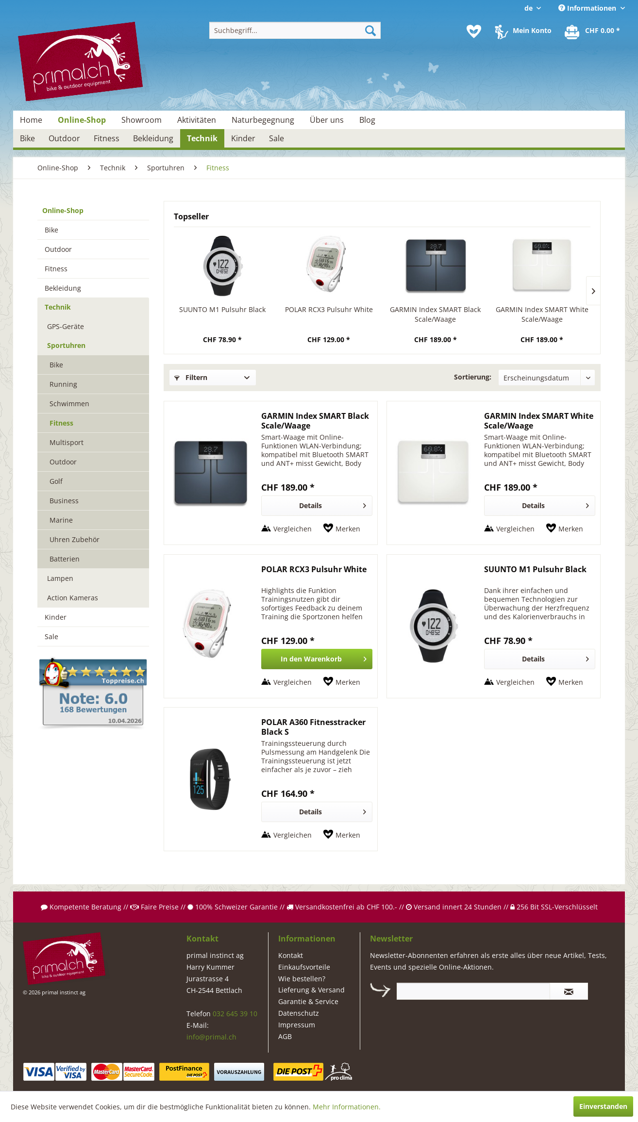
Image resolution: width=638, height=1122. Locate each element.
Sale (51, 636)
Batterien (65, 558)
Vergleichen (292, 528)
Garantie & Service (308, 1001)
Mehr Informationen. (347, 1106)
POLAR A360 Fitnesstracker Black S (313, 727)
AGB (285, 1036)
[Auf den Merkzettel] (341, 529)
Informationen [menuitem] (588, 8)
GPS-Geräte (65, 326)
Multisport (67, 442)
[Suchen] (370, 30)
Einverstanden (603, 1106)
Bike (51, 229)
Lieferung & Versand (311, 989)
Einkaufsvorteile (304, 967)
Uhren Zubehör (75, 539)
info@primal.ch (211, 1036)
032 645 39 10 (235, 1013)
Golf (56, 481)
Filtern (190, 377)
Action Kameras (72, 597)
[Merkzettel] (474, 31)
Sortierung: (472, 376)
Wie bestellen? (301, 978)
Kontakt (290, 955)
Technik (58, 307)
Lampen (60, 578)
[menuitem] (295, 30)
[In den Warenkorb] (316, 659)
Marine (61, 520)
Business (64, 500)
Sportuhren (66, 345)
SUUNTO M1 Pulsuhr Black (222, 309)
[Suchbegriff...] (295, 30)
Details (332, 504)
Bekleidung (63, 288)
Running (63, 384)
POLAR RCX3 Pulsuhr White (329, 309)
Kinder (56, 617)
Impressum (296, 1024)
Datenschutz (298, 1013)
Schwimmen (69, 403)
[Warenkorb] (593, 31)
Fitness (56, 268)
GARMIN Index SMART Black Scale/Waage (435, 314)
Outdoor (58, 249)
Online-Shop (63, 210)
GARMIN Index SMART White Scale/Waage (542, 314)
